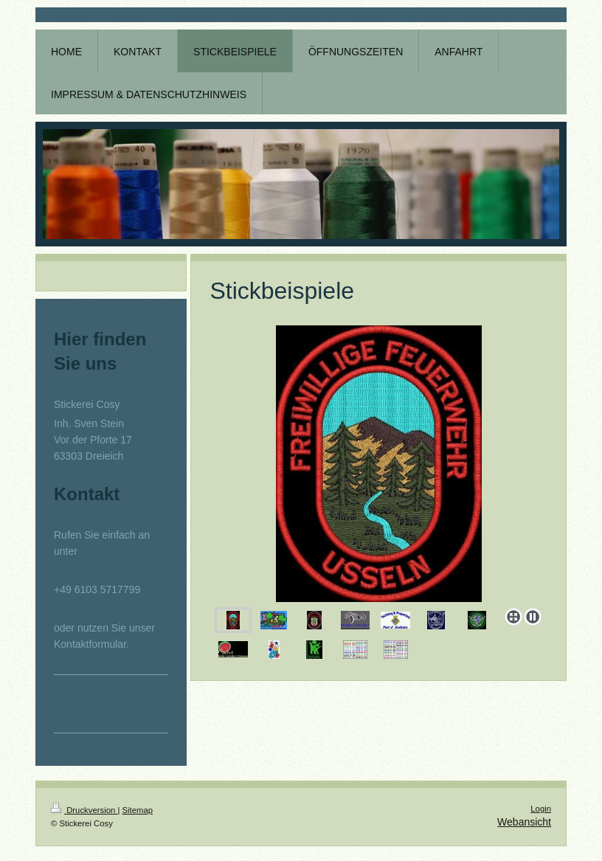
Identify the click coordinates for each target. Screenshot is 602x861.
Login (540, 808)
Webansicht (524, 822)
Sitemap (137, 810)
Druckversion (84, 810)
